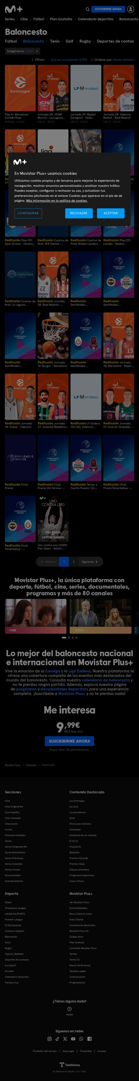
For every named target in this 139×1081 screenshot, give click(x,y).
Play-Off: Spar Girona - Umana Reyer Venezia (19, 241)
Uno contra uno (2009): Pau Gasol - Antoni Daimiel (53, 546)
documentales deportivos (64, 688)
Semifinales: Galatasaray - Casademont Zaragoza (19, 363)
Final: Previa (16, 486)
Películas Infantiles (15, 835)
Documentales (13, 875)
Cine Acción (11, 823)
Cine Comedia (13, 818)
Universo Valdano (14, 931)
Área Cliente (76, 919)
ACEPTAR (111, 213)
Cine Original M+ (14, 806)
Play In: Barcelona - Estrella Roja (17, 116)
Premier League (14, 919)
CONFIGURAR (28, 213)
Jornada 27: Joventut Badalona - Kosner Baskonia (53, 424)
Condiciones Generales (82, 925)
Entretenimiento (14, 881)
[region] (69, 189)
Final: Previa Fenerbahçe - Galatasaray (116, 486)
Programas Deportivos (82, 875)
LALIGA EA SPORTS (15, 913)
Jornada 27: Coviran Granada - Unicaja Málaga (117, 424)
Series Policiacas (14, 858)
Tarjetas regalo (78, 971)
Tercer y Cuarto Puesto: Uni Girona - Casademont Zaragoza (85, 486)
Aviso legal (68, 1051)
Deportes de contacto (17, 959)
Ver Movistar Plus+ (79, 902)
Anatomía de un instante (83, 835)
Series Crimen (12, 869)
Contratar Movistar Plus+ (83, 948)
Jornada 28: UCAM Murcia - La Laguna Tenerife (50, 116)
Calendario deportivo (96, 19)
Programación (77, 982)
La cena (74, 806)
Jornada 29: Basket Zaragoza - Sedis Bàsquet (83, 116)
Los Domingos (77, 800)
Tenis (7, 942)
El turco (74, 841)
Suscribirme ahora (108, 9)
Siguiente (88, 561)
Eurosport (10, 965)
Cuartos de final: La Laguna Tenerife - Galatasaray (20, 302)
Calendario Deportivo (17, 976)
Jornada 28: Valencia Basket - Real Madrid (117, 116)
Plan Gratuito (61, 19)
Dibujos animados (79, 869)
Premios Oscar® (79, 858)
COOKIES (101, 1051)
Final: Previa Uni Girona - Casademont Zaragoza (52, 486)
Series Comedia (13, 863)
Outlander (75, 829)
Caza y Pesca (77, 881)
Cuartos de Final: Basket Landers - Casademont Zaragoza (86, 241)
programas (26, 688)
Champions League (15, 908)
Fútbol (38, 19)
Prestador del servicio (45, 1051)
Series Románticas (15, 852)
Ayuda (69, 1011)
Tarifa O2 (75, 959)
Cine (24, 19)
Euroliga (52, 670)
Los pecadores (78, 812)
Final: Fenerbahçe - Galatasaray (16, 547)
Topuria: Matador (14, 953)
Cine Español (12, 812)
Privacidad (86, 1051)
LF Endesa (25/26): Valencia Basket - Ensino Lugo (85, 424)
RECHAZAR (78, 213)
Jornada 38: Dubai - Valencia (18, 424)
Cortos (8, 829)
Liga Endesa (79, 670)
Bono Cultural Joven (81, 913)
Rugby (8, 948)
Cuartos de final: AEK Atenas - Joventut (53, 241)
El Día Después (13, 925)
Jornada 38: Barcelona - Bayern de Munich (118, 363)
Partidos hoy (12, 982)
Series (10, 19)
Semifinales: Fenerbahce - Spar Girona (83, 302)
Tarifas (73, 953)
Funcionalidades (78, 908)
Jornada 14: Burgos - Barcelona (52, 363)
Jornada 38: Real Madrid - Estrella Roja (51, 302)
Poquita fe (75, 846)
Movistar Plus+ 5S (79, 931)
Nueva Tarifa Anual (80, 965)
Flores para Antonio (80, 823)
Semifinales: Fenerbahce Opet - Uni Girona (118, 302)
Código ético (76, 936)
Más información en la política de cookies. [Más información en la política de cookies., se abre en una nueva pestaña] (56, 201)
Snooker (9, 971)
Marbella (74, 852)
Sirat (72, 818)
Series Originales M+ (16, 846)
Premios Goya (77, 863)
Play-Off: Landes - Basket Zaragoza (117, 241)
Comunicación (77, 976)
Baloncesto (128, 19)
